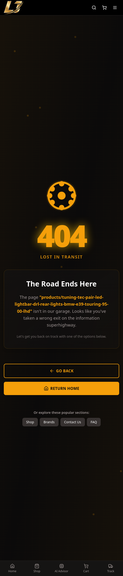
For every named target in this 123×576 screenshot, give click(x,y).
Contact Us (72, 422)
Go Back (61, 370)
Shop (30, 422)
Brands (49, 422)
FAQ (94, 422)
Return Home (61, 388)
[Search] (94, 7)
